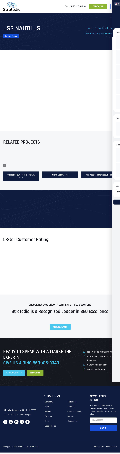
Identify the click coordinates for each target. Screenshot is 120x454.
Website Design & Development (99, 33)
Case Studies (50, 427)
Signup (103, 429)
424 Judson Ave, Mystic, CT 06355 (22, 411)
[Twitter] (11, 423)
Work (47, 408)
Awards (71, 417)
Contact (71, 408)
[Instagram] (16, 423)
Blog (47, 422)
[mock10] (99, 151)
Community (73, 422)
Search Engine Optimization (100, 28)
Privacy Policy (111, 448)
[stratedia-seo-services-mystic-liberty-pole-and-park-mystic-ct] (60, 151)
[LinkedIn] (22, 423)
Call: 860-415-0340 (75, 6)
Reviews (48, 413)
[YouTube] (27, 423)
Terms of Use (98, 448)
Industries (72, 403)
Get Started (98, 6)
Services (48, 417)
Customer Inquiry (75, 413)
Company (49, 403)
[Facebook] (5, 423)
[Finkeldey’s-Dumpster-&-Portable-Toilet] (21, 151)
